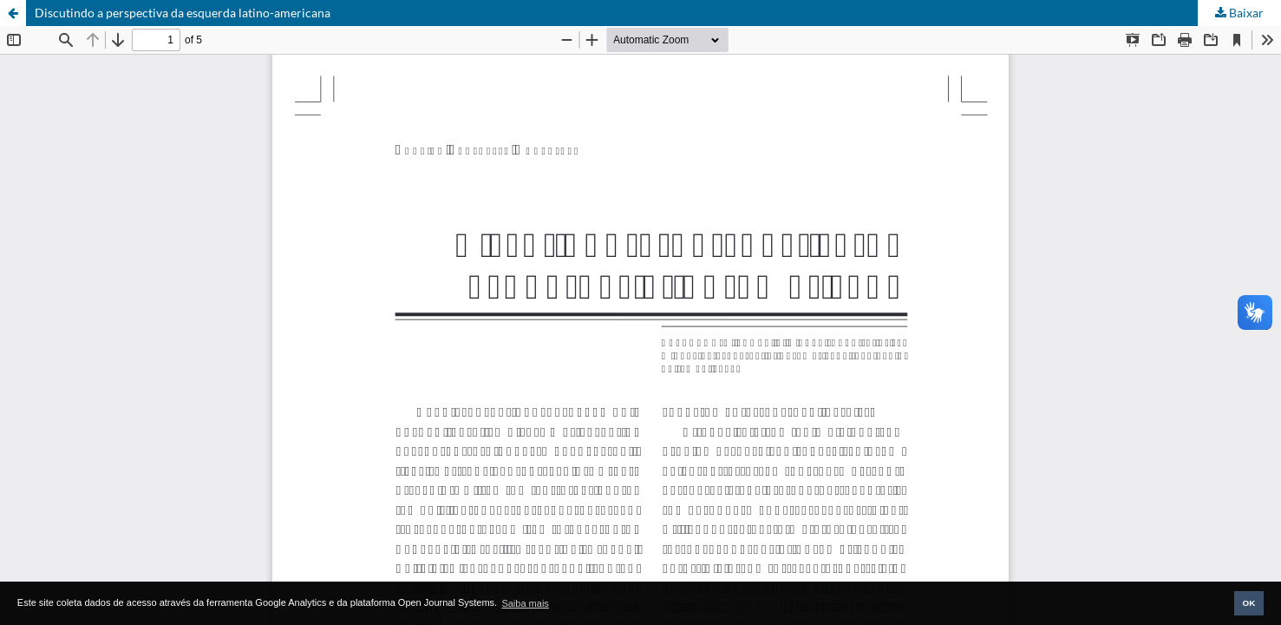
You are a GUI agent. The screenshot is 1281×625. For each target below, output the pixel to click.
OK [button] (1248, 603)
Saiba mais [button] (524, 603)
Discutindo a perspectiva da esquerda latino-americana (182, 12)
